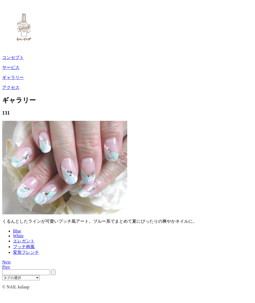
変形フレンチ (26, 252)
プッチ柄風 (24, 246)
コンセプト (13, 57)
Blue (17, 231)
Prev (6, 267)
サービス (10, 67)
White (18, 236)
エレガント (24, 241)
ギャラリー (13, 77)
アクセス (10, 87)
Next (6, 262)
